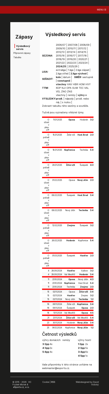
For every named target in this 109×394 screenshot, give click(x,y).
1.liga (70, 69)
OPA (69, 87)
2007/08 (73, 44)
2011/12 (82, 48)
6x (86, 351)
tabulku (56, 105)
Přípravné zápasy (21, 53)
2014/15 (82, 52)
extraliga (61, 69)
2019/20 (71, 59)
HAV (69, 84)
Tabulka (17, 57)
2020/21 (82, 59)
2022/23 (71, 62)
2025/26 (73, 66)
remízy (71, 95)
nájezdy (69, 98)
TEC (81, 87)
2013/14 (71, 52)
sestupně (87, 77)
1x (86, 355)
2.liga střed (62, 73)
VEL (58, 91)
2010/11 (71, 48)
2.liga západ (82, 69)
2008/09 (84, 44)
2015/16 (60, 55)
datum (66, 77)
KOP (58, 87)
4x (51, 344)
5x (86, 347)
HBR (75, 84)
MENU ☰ (101, 9)
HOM (82, 84)
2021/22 (60, 62)
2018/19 (60, 59)
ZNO (63, 91)
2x (51, 347)
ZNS (69, 91)
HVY (88, 84)
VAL (86, 87)
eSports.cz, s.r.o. (21, 387)
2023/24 (83, 62)
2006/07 (61, 44)
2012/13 (60, 52)
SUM (75, 87)
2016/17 (71, 55)
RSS (53, 382)
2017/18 (82, 55)
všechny (60, 95)
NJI (64, 87)
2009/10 (60, 48)
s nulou (66, 102)
